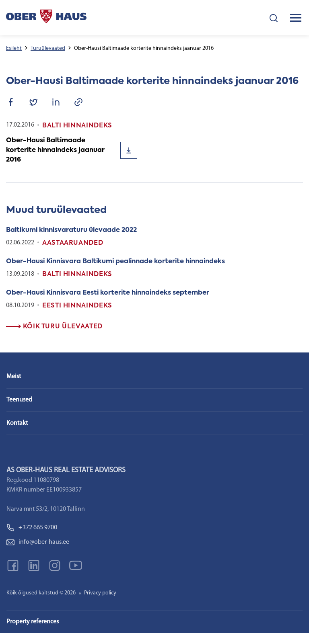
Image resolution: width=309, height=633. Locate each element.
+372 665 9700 (31, 528)
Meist (13, 376)
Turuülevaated (48, 48)
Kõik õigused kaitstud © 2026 (41, 593)
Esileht (14, 48)
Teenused (19, 400)
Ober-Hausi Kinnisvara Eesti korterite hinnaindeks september (107, 293)
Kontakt (17, 423)
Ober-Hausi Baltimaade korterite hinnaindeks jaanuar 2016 (55, 150)
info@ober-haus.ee (37, 542)
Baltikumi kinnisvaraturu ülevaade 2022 (71, 230)
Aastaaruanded (72, 243)
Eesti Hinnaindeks (77, 306)
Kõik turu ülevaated (54, 327)
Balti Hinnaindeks (77, 274)
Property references (32, 622)
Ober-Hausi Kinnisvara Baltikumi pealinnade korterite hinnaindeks (115, 261)
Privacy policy (100, 593)
